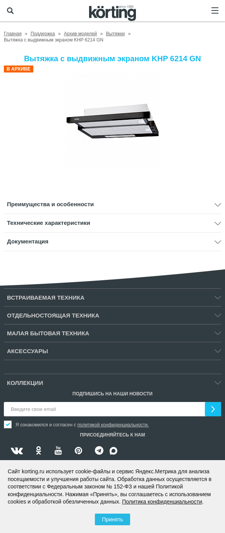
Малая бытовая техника (48, 333)
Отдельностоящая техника (53, 315)
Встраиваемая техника (45, 297)
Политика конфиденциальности (162, 502)
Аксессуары (27, 351)
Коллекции (25, 382)
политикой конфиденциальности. (113, 425)
